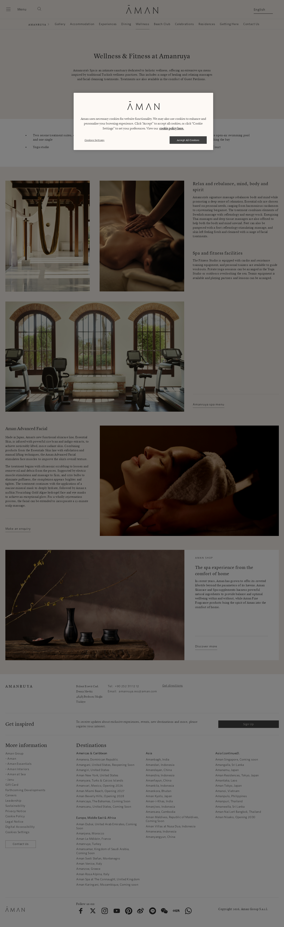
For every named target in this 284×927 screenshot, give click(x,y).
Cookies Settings (95, 140)
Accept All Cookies (188, 140)
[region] (143, 121)
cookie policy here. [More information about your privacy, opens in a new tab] (171, 128)
